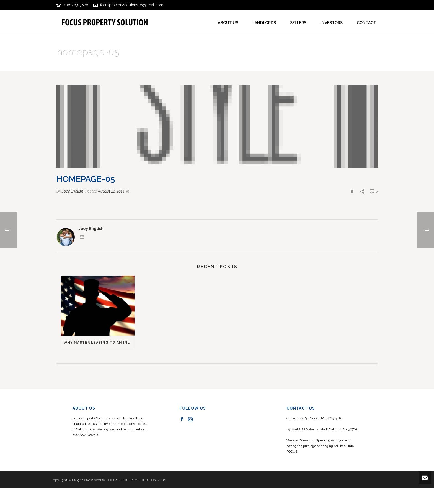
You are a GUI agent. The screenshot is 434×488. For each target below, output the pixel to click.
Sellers (298, 23)
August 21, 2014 (111, 191)
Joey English (72, 191)
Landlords (264, 23)
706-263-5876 (75, 5)
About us (228, 23)
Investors (332, 23)
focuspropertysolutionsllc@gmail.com (131, 5)
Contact (366, 23)
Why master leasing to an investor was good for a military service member (99, 342)
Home (341, 65)
